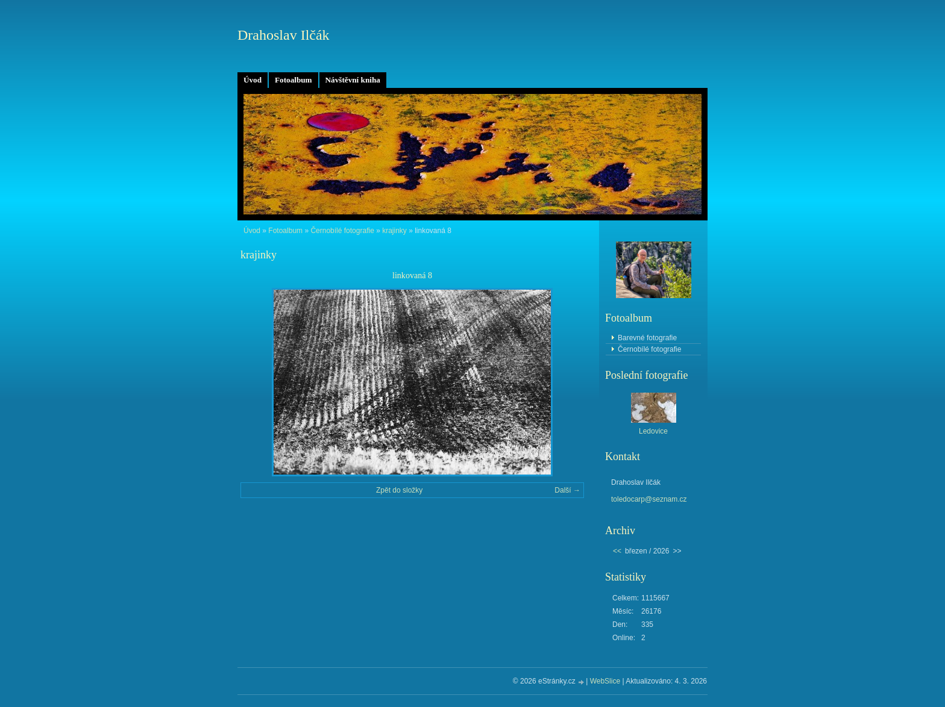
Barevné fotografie (647, 338)
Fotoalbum (293, 79)
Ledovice (653, 431)
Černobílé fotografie (342, 230)
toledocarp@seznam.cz (649, 499)
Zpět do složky (399, 490)
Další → (567, 490)
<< (617, 551)
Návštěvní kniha (352, 79)
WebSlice (605, 681)
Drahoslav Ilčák (283, 35)
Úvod (252, 79)
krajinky (394, 230)
